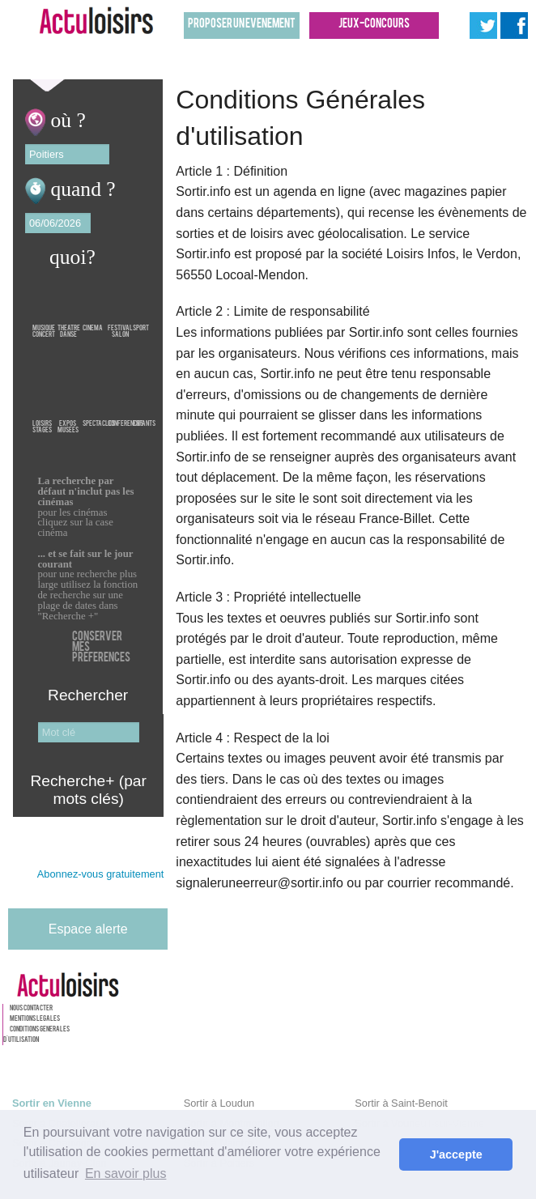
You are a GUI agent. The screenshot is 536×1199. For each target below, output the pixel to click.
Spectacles (99, 401)
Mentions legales (35, 1019)
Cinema (93, 305)
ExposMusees (68, 401)
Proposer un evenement (242, 24)
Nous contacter (31, 1009)
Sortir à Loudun (219, 1103)
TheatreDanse (68, 305)
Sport (141, 305)
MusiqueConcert (43, 305)
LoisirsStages (42, 401)
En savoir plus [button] (126, 1173)
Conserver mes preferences (101, 648)
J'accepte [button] (456, 1154)
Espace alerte (88, 929)
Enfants (144, 401)
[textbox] (67, 154)
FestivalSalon (120, 305)
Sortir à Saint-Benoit (401, 1103)
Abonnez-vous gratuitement (100, 874)
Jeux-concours (374, 24)
